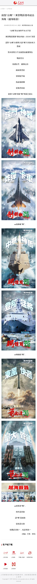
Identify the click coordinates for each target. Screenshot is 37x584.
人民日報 (5, 554)
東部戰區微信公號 (27, 25)
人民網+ (13, 554)
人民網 (2, 8)
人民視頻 (5, 565)
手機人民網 (21, 554)
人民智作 (13, 565)
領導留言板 (29, 554)
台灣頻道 (9, 8)
